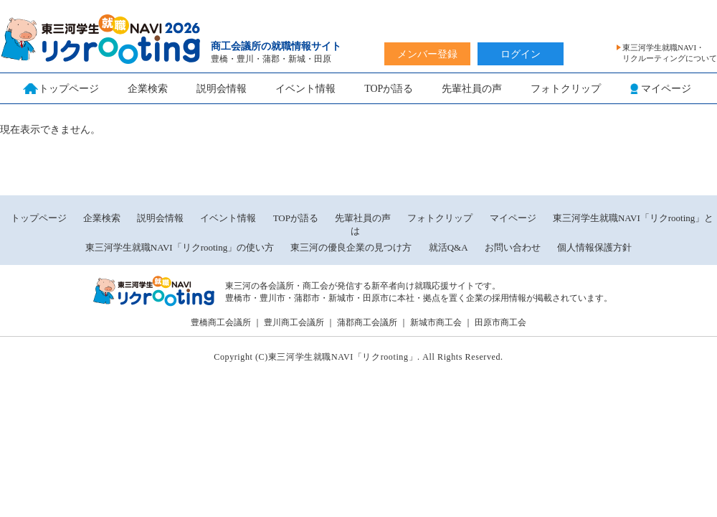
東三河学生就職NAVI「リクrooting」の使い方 (179, 247)
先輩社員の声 (472, 88)
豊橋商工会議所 (221, 322)
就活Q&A (448, 247)
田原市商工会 (500, 322)
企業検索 (148, 88)
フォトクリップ (566, 88)
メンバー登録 (427, 54)
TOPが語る (388, 88)
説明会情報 (221, 88)
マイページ (513, 218)
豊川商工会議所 (294, 322)
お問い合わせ (513, 247)
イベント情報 (305, 88)
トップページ (39, 218)
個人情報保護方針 (594, 247)
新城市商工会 (436, 322)
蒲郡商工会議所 (367, 322)
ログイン (520, 54)
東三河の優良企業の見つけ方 (352, 247)
